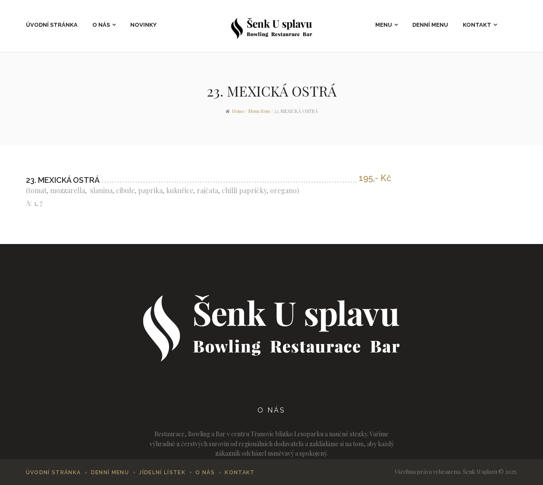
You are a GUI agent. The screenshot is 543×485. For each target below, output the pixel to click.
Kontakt (477, 25)
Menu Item (259, 111)
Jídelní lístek (162, 472)
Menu (383, 25)
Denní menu (430, 25)
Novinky (143, 25)
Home (238, 111)
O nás (101, 25)
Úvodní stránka (52, 25)
